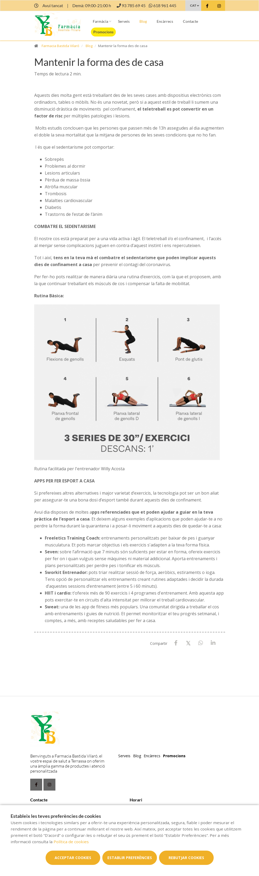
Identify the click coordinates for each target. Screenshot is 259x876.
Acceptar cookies (73, 857)
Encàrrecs (165, 21)
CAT (193, 5)
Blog (143, 21)
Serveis (124, 21)
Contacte (190, 21)
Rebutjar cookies (186, 857)
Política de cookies (71, 841)
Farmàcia (100, 21)
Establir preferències (129, 857)
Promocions (103, 32)
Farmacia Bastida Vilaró (60, 45)
